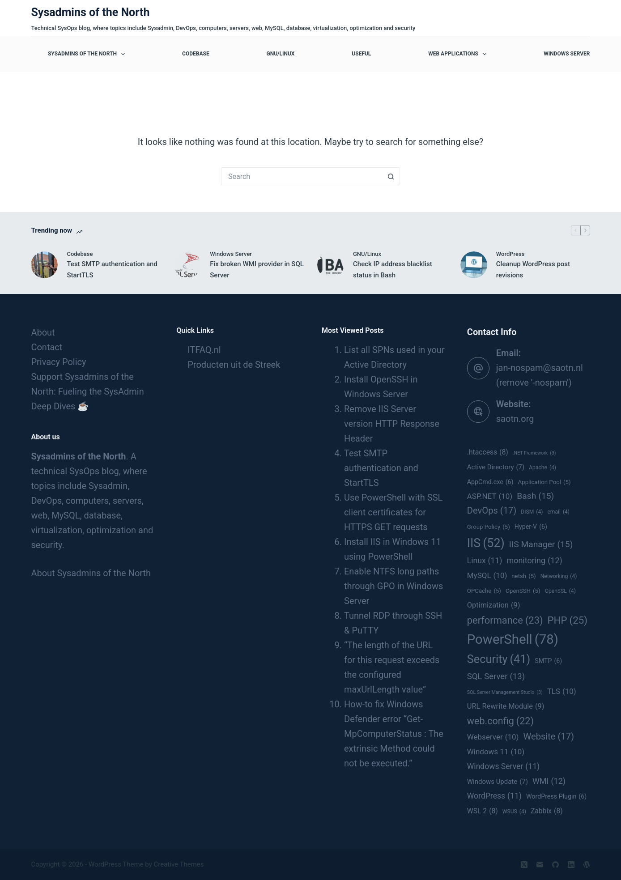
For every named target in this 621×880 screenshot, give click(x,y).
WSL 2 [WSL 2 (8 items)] (482, 811)
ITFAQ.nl (204, 349)
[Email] (539, 864)
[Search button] (391, 176)
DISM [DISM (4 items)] (532, 512)
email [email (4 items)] (558, 512)
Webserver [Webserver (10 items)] (493, 737)
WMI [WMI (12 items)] (549, 781)
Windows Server (567, 54)
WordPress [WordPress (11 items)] (494, 796)
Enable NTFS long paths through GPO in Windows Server (393, 586)
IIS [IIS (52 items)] (486, 543)
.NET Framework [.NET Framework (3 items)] (534, 453)
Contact (46, 347)
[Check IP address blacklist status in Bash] (330, 264)
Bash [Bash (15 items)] (535, 496)
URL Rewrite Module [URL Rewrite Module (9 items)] (505, 706)
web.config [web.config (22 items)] (500, 721)
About (43, 332)
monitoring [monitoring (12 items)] (534, 560)
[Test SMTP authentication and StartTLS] (44, 264)
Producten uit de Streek (233, 364)
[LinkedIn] (571, 864)
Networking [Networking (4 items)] (558, 576)
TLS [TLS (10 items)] (561, 691)
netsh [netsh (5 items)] (523, 576)
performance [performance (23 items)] (505, 620)
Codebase (195, 54)
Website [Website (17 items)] (548, 736)
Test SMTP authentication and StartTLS (112, 269)
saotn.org (515, 418)
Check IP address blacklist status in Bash (392, 269)
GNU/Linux (280, 54)
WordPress (510, 254)
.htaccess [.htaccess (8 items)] (487, 452)
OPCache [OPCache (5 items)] (484, 591)
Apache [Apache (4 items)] (542, 467)
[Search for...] (301, 176)
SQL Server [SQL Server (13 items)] (496, 677)
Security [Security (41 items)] (499, 659)
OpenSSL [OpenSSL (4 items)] (560, 591)
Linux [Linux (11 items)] (484, 560)
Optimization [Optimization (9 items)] (493, 605)
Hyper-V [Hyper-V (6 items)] (531, 527)
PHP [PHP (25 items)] (567, 620)
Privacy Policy (58, 362)
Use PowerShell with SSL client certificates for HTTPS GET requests (393, 512)
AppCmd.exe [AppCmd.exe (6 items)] (490, 482)
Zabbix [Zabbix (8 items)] (547, 811)
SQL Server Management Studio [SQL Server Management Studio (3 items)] (505, 693)
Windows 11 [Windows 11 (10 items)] (495, 751)
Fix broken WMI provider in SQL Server (257, 269)
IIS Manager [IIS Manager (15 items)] (541, 544)
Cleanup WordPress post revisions (533, 269)
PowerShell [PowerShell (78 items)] (512, 639)
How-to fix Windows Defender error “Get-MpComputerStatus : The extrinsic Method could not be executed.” (393, 734)
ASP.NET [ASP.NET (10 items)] (489, 496)
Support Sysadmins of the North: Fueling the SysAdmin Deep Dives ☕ (87, 391)
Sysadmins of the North (90, 12)
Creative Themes (179, 864)
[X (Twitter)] (524, 864)
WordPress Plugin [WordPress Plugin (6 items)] (556, 796)
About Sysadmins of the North (91, 573)
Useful (361, 54)
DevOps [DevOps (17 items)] (492, 510)
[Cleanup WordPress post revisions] (473, 264)
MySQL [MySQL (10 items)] (487, 575)
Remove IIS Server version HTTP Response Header (391, 424)
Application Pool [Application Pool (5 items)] (544, 482)
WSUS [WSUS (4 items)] (514, 812)
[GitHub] (555, 864)
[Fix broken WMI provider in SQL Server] (187, 264)
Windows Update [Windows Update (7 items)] (497, 781)
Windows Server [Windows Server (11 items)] (503, 766)
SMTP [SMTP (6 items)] (548, 661)
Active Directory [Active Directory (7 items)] (495, 467)
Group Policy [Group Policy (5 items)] (488, 527)
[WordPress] (586, 864)
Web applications (459, 54)
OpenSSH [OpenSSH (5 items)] (523, 591)
